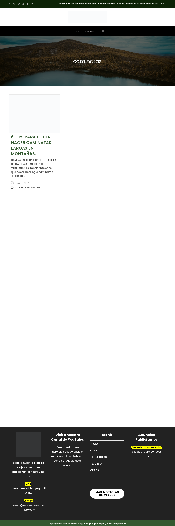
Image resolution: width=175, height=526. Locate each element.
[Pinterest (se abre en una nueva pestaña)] (19, 3)
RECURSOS (96, 463)
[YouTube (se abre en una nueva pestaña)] (31, 3)
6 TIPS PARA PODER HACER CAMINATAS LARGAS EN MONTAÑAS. (31, 145)
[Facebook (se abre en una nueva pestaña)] (14, 3)
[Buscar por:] (103, 31)
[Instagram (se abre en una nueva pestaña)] (23, 3)
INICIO (94, 444)
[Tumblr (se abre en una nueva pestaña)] (27, 3)
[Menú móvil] (82, 31)
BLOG (93, 450)
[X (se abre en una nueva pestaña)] (10, 3)
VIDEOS (94, 470)
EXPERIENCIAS (98, 457)
